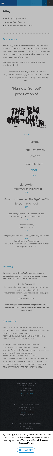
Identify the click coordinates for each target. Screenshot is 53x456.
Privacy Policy (26, 443)
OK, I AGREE (26, 450)
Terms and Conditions (33, 440)
